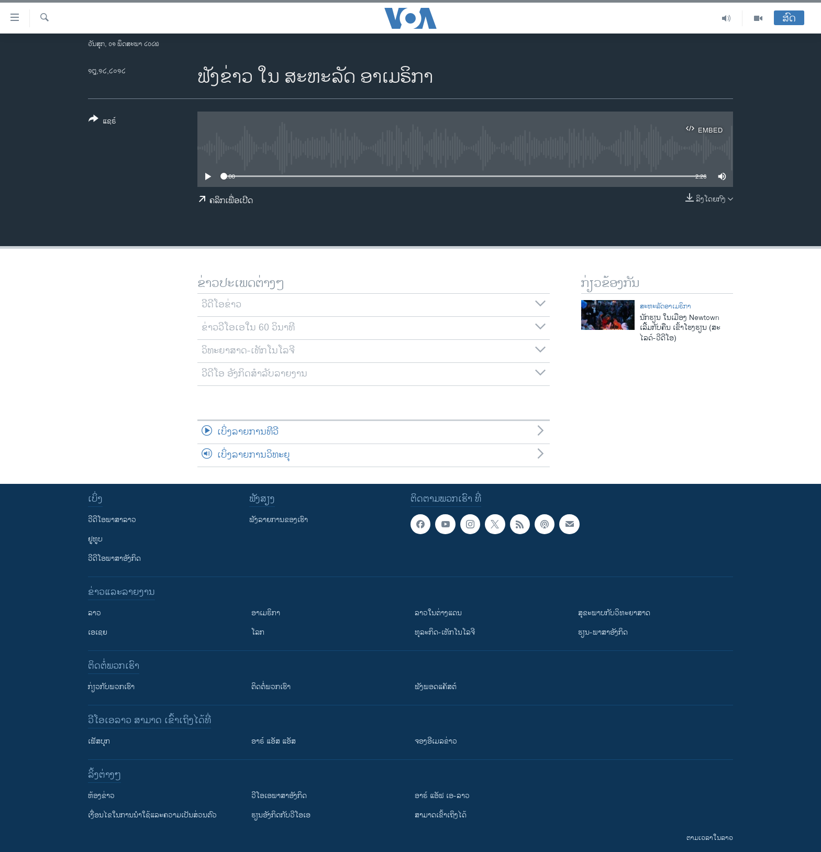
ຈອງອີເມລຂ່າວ (436, 741)
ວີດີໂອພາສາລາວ (112, 519)
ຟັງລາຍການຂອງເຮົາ (278, 519)
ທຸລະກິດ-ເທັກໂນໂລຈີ (445, 632)
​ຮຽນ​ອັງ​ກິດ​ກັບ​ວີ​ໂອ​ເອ (280, 815)
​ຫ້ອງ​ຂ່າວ (101, 795)
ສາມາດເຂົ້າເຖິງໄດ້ (441, 815)
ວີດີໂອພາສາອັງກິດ (114, 558)
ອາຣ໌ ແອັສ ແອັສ (273, 741)
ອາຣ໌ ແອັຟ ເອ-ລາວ (442, 795)
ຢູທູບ (95, 539)
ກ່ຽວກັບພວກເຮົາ (111, 686)
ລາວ (94, 612)
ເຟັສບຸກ (99, 741)
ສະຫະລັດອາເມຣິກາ (665, 306)
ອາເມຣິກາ (265, 612)
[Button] (102, 122)
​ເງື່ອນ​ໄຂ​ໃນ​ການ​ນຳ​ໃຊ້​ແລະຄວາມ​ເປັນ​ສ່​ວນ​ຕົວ (152, 815)
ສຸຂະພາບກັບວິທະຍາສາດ (614, 612)
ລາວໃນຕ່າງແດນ (438, 612)
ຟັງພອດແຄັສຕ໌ (436, 686)
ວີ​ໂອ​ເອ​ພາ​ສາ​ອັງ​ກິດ (279, 795)
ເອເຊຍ (97, 632)
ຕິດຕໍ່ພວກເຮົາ (271, 686)
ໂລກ (257, 632)
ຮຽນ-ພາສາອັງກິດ (603, 632)
